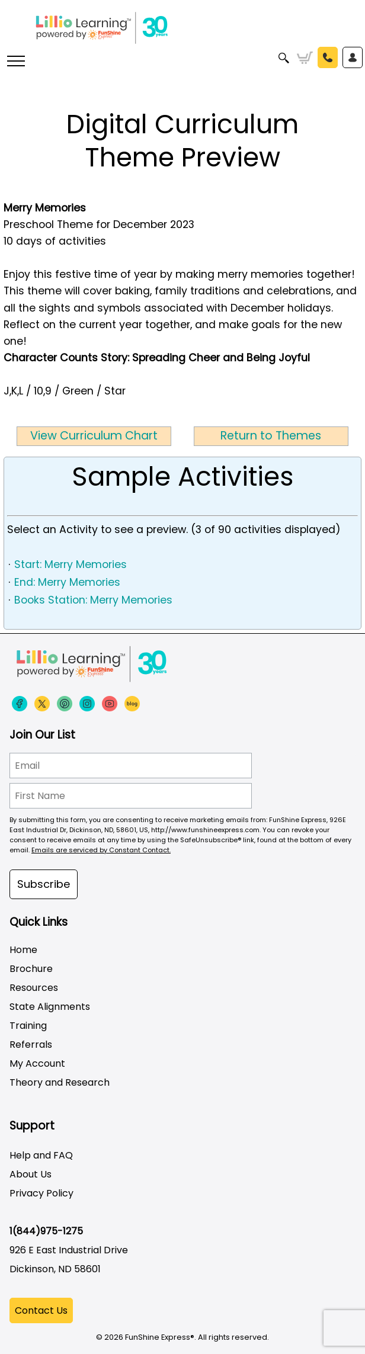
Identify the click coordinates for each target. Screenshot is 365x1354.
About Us (30, 1174)
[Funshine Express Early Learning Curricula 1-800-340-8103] (182, 29)
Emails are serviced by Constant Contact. (101, 850)
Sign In (352, 57)
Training (28, 1025)
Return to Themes (270, 436)
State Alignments (49, 1006)
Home (23, 950)
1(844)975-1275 (46, 1231)
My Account (37, 1063)
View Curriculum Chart (94, 436)
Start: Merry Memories (70, 564)
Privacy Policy (41, 1193)
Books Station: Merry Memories (93, 600)
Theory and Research (59, 1082)
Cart (305, 58)
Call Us (328, 57)
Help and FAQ (41, 1155)
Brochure (31, 969)
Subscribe (43, 884)
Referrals (30, 1044)
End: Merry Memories (67, 582)
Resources (33, 987)
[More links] (15, 62)
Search (284, 58)
